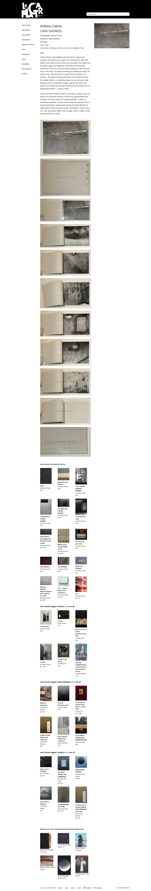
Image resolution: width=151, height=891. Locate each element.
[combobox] (107, 14)
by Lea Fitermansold (62, 741)
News (24, 59)
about (66, 888)
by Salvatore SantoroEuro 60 (44, 707)
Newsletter (25, 64)
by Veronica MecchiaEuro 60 (81, 811)
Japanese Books (27, 44)
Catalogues (26, 54)
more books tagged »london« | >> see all (57, 606)
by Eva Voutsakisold (81, 740)
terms (79, 888)
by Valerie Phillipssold (81, 669)
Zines (24, 49)
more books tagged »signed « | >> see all (57, 752)
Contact (24, 74)
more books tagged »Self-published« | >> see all (60, 682)
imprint (60, 888)
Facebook (87, 888)
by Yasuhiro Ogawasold (44, 806)
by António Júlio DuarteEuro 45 (80, 774)
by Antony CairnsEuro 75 (63, 593)
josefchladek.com (124, 888)
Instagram (98, 888)
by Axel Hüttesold (62, 623)
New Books (26, 30)
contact (73, 888)
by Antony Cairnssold (45, 488)
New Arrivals (26, 25)
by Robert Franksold (45, 629)
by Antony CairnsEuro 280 (45, 593)
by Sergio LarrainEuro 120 (45, 664)
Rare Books (26, 40)
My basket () (26, 69)
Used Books (26, 35)
